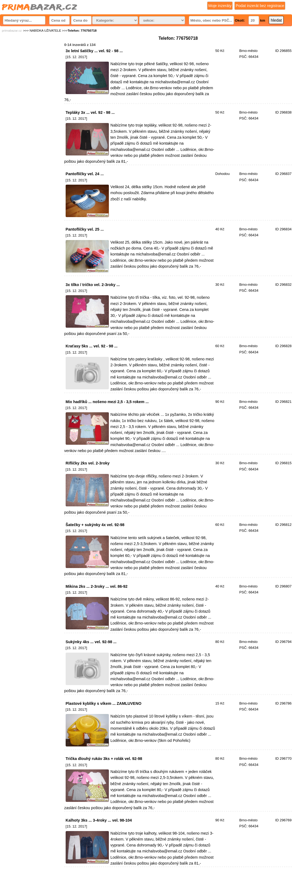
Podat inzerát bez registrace (260, 6)
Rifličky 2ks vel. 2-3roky (88, 463)
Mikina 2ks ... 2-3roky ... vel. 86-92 (96, 586)
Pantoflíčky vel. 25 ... (85, 229)
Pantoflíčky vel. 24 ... (85, 174)
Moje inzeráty (219, 6)
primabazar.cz (12, 30)
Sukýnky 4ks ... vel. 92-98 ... (91, 642)
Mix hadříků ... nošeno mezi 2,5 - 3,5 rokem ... (107, 402)
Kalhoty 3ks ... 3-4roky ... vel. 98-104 (99, 820)
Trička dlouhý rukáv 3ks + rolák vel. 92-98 (104, 758)
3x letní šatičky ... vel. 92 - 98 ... (94, 51)
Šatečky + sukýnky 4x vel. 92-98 (95, 525)
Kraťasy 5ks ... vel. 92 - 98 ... (92, 346)
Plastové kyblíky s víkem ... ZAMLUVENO (104, 703)
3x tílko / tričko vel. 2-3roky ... (93, 285)
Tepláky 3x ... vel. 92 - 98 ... (90, 112)
